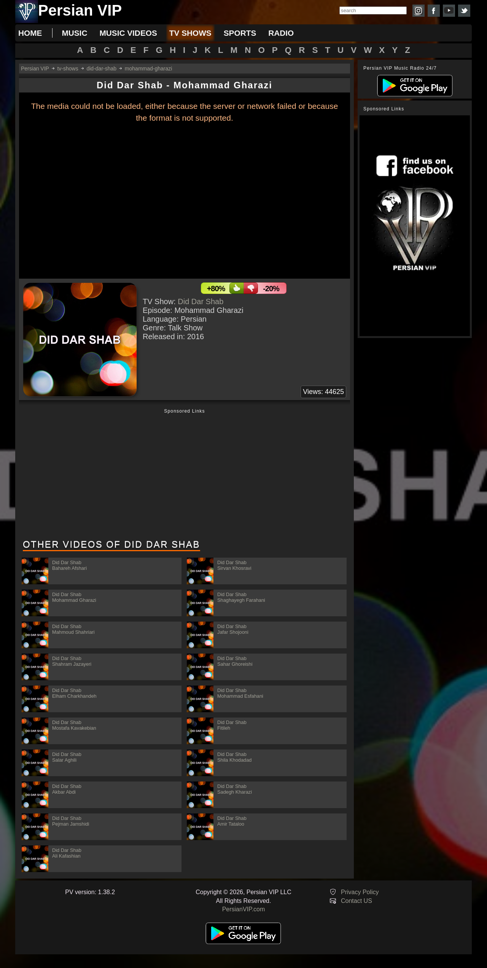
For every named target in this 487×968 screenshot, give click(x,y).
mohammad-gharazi (148, 68)
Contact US (356, 901)
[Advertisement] (184, 474)
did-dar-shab (101, 68)
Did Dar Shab (200, 301)
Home (30, 33)
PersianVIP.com (243, 909)
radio (281, 33)
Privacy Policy (360, 892)
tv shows (190, 33)
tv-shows (67, 68)
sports (240, 33)
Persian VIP (35, 68)
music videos (128, 33)
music (74, 33)
